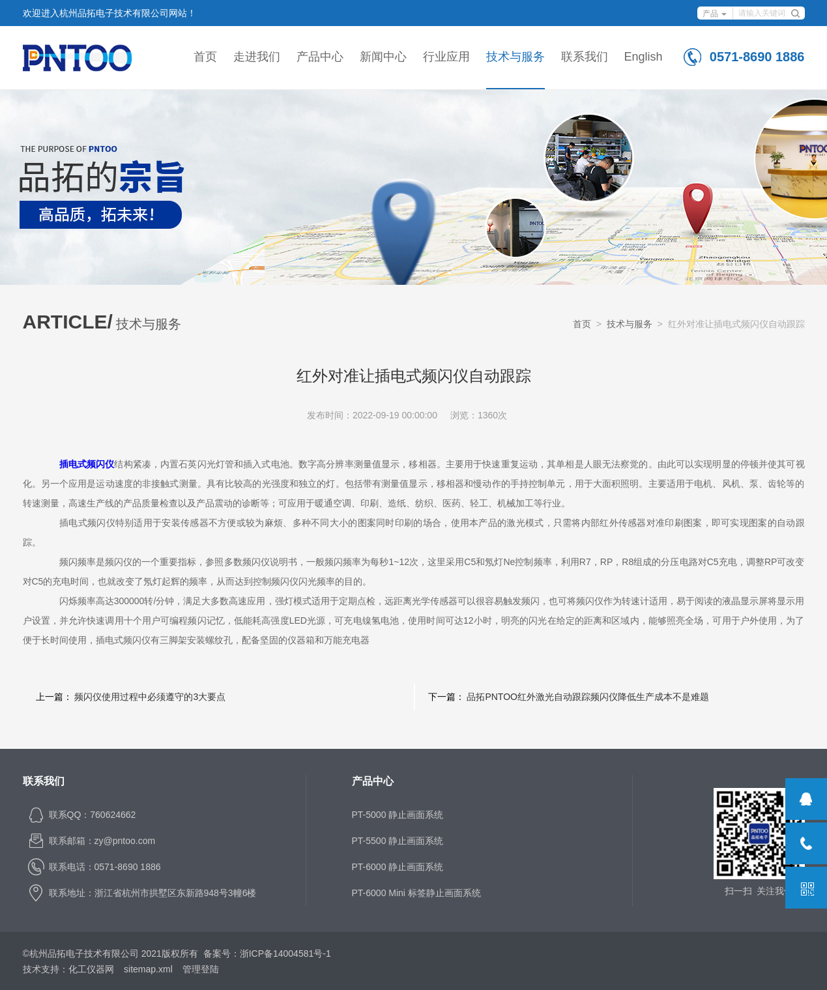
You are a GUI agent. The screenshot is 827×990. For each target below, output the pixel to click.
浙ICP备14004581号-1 (285, 953)
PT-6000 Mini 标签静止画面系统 (416, 893)
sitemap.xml (148, 969)
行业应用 (446, 56)
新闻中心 (383, 56)
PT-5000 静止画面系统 (398, 814)
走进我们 (256, 56)
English (643, 56)
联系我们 (584, 56)
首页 (205, 56)
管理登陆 (200, 969)
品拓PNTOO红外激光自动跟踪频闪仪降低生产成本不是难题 (588, 697)
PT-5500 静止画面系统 (398, 841)
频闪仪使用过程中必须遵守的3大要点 (149, 697)
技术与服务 (515, 56)
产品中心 (320, 56)
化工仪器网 (91, 969)
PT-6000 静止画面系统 (398, 867)
